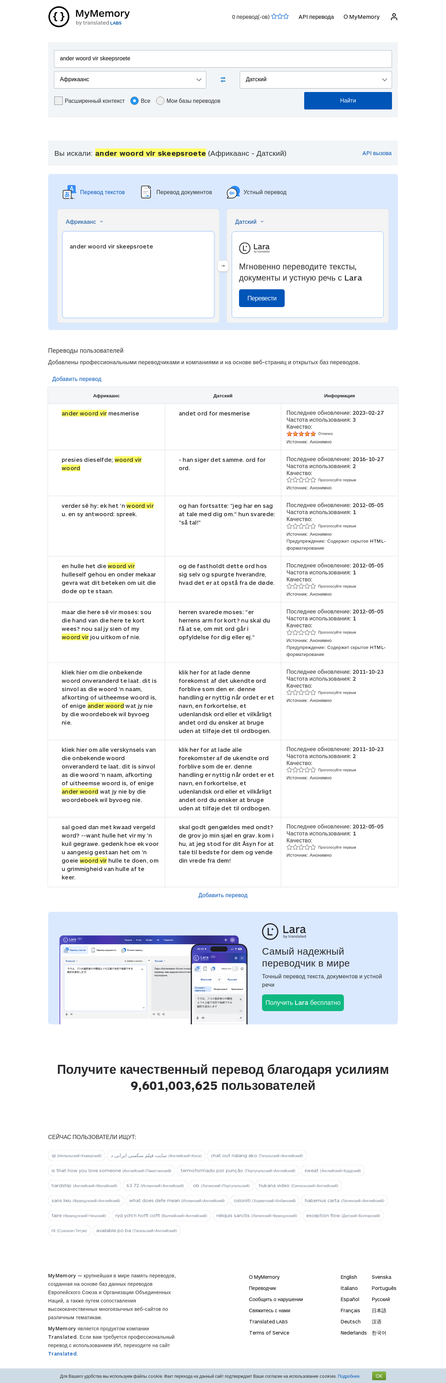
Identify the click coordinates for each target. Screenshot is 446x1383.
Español (350, 1299)
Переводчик (262, 1288)
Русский (381, 1299)
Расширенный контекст (89, 101)
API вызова (377, 153)
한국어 (379, 1333)
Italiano (349, 1288)
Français (350, 1310)
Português (384, 1288)
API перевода (315, 16)
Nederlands (354, 1333)
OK (379, 1376)
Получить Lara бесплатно (303, 1002)
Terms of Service (269, 1333)
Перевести (261, 298)
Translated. (63, 1354)
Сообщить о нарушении (276, 1299)
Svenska (381, 1277)
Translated (268, 1321)
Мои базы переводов (188, 101)
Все (140, 101)
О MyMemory (362, 16)
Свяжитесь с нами (269, 1310)
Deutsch (351, 1321)
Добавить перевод (76, 378)
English (349, 1277)
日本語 (379, 1310)
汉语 (377, 1321)
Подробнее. (349, 1376)
